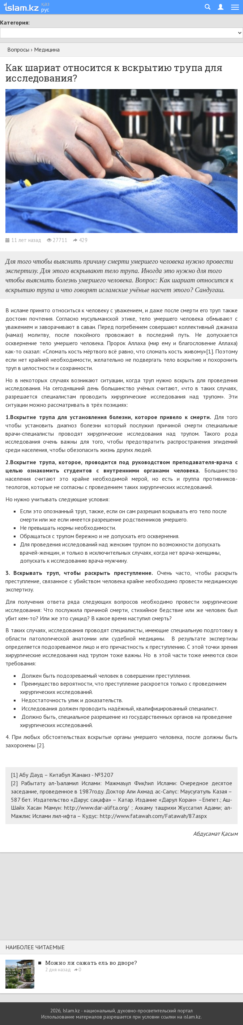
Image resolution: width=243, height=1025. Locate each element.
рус (45, 9)
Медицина (47, 49)
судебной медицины (138, 638)
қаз (45, 3)
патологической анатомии (63, 638)
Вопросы (18, 49)
